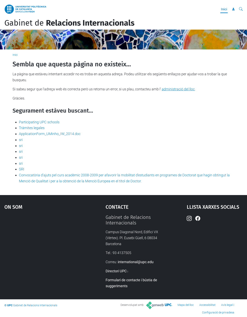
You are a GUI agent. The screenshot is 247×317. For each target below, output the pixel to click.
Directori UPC (116, 271)
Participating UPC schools (39, 122)
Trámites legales (32, 128)
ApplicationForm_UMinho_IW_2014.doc (50, 134)
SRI (21, 169)
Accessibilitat (207, 304)
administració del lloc (178, 89)
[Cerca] (241, 9)
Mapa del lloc (186, 304)
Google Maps (42, 244)
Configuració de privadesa (218, 312)
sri (21, 140)
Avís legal (227, 304)
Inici (224, 9)
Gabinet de (69, 23)
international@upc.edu (136, 262)
